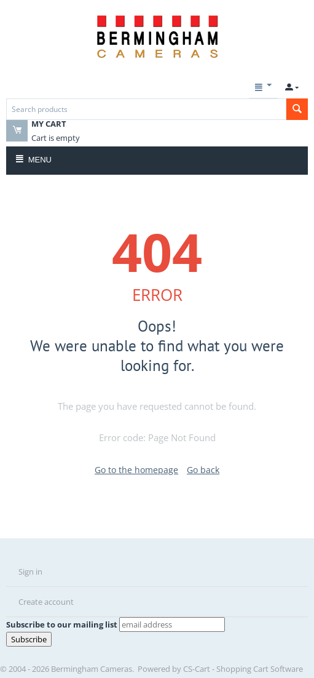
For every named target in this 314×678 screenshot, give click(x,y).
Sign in (30, 571)
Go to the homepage (136, 470)
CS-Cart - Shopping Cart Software (243, 668)
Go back (203, 470)
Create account (46, 601)
